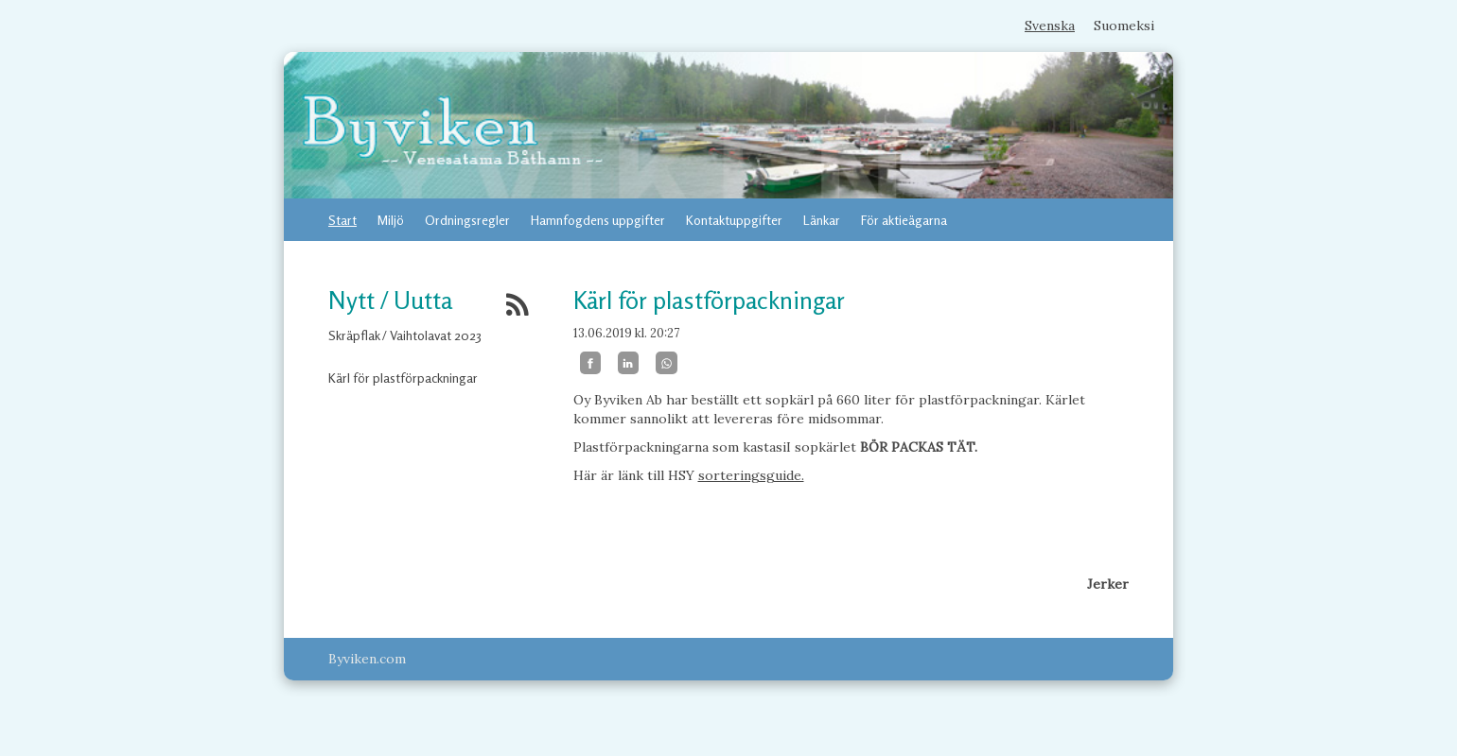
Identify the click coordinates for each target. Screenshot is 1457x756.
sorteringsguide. (751, 475)
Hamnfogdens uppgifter (598, 220)
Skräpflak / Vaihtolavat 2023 (405, 335)
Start (342, 220)
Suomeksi (1124, 25)
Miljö (390, 220)
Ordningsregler (467, 220)
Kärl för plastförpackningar (403, 377)
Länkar (821, 220)
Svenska (1050, 25)
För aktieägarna (904, 220)
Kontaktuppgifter (734, 220)
